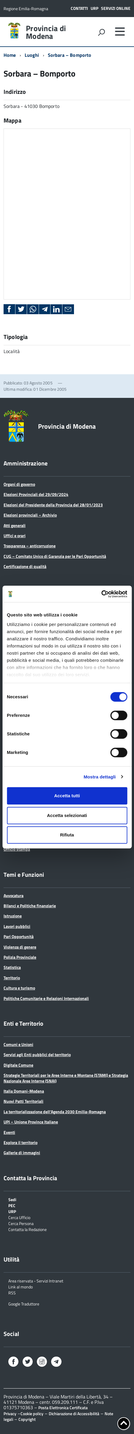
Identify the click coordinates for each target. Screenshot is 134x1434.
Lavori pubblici (17, 926)
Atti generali (15, 525)
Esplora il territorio (20, 1142)
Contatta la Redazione (27, 1229)
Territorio (12, 978)
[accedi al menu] (119, 31)
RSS (12, 1292)
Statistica (12, 967)
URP (94, 8)
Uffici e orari (15, 535)
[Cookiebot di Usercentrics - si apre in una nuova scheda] (101, 594)
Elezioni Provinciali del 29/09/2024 (36, 494)
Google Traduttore (23, 1303)
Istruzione (13, 916)
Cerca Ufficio (19, 1217)
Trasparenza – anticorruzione (30, 546)
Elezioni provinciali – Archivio (30, 515)
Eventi (9, 1132)
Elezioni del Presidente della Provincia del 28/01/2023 (53, 505)
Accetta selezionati (67, 815)
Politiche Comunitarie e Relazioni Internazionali (46, 998)
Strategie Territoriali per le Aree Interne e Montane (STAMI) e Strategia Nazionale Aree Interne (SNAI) (66, 1078)
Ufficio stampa (17, 849)
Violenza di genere (20, 947)
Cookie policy (32, 1413)
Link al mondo (20, 1286)
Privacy (10, 1413)
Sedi (12, 1199)
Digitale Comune (18, 1065)
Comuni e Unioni (18, 1044)
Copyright (27, 1419)
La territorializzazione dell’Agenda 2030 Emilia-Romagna (55, 1111)
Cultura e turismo (19, 988)
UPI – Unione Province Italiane (31, 1122)
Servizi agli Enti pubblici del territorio (37, 1054)
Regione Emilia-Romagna (26, 8)
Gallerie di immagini (22, 1152)
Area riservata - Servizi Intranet (35, 1280)
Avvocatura (13, 895)
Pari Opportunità (19, 936)
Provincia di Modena (46, 32)
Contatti (79, 8)
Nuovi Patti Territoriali (23, 1101)
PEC (11, 1205)
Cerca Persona (21, 1223)
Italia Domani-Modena (24, 1091)
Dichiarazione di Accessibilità (74, 1413)
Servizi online (115, 8)
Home (10, 55)
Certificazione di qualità (25, 566)
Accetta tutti (67, 795)
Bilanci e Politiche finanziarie (30, 905)
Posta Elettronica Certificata (63, 1407)
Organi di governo (19, 484)
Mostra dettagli (99, 776)
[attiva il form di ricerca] (101, 32)
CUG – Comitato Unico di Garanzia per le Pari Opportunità (55, 556)
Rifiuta (67, 834)
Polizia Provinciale (20, 957)
